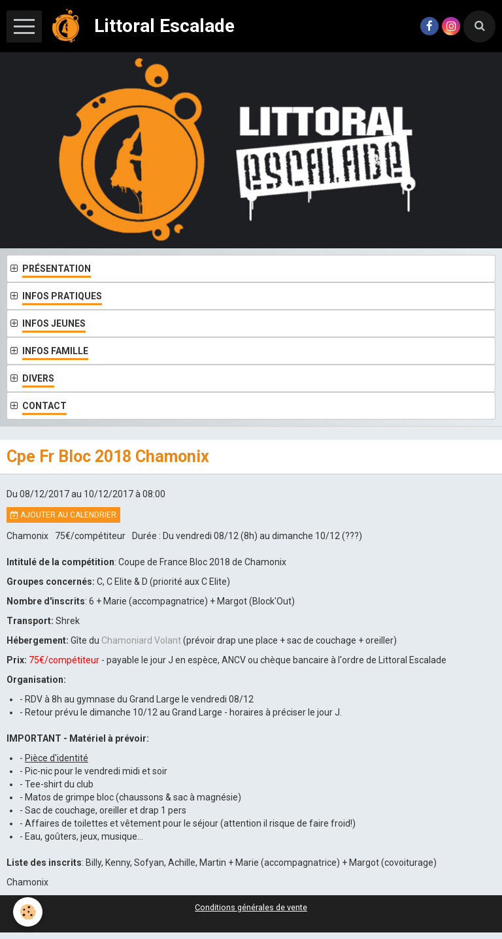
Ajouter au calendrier (63, 514)
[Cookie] (27, 912)
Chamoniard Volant (142, 640)
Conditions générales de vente (251, 907)
